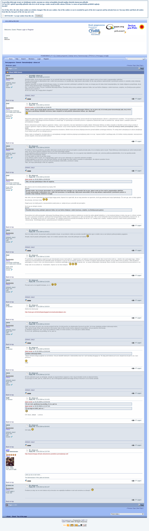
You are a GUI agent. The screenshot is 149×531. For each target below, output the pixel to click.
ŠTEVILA (92, 56)
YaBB (63, 521)
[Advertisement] (75, 47)
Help (17, 59)
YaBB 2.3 (84, 520)
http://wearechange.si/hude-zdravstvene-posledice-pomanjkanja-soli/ (46, 454)
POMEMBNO (45, 56)
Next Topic (140, 65)
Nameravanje (83, 56)
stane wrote (28, 179)
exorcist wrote (29, 107)
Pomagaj (99, 56)
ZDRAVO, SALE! (30, 95)
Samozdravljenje (27, 62)
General (18, 62)
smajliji (106, 56)
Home (10, 59)
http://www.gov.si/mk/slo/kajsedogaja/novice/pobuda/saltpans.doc (45, 312)
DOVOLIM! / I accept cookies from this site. (19, 16)
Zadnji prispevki (61, 56)
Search (23, 59)
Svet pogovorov (10, 62)
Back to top (10, 100)
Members (31, 59)
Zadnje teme (72, 56)
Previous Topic (131, 65)
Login (24, 30)
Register (31, 30)
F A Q (53, 56)
